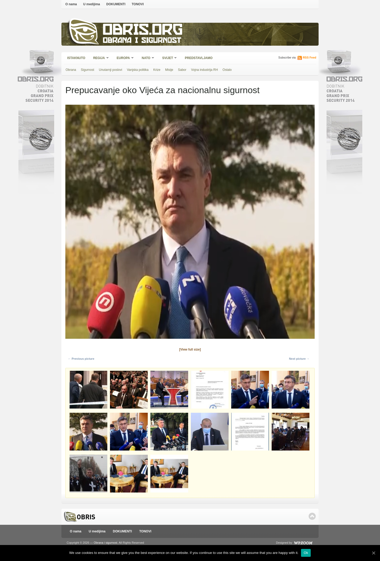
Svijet (168, 58)
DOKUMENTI (115, 4)
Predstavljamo (199, 58)
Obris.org (143, 31)
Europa (123, 58)
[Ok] (373, 552)
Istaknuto (76, 58)
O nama (71, 4)
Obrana (71, 70)
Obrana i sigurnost (142, 41)
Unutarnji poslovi (110, 70)
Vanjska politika (138, 70)
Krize (156, 70)
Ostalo (227, 70)
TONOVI (138, 4)
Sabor (182, 70)
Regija (99, 58)
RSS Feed (309, 57)
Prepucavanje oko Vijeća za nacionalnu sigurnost (162, 90)
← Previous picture (81, 358)
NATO (146, 58)
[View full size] (190, 349)
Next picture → (299, 358)
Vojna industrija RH (204, 70)
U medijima (91, 4)
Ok (306, 553)
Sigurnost (87, 70)
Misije (169, 70)
